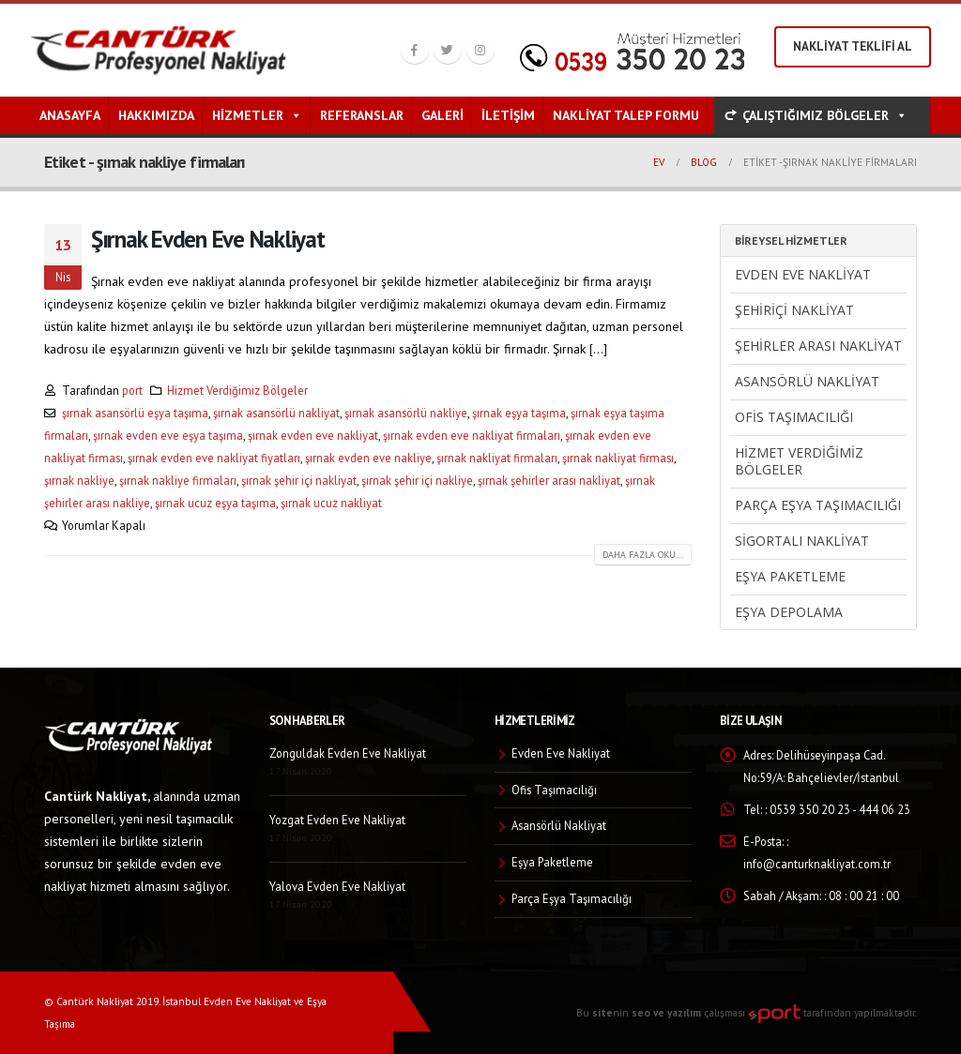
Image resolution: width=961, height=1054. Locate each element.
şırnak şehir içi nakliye (417, 480)
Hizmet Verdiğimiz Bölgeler (237, 390)
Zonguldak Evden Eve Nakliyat (347, 752)
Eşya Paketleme (790, 576)
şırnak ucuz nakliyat (331, 502)
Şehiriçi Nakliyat (794, 310)
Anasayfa (69, 115)
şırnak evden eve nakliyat (313, 435)
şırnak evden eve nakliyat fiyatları (214, 457)
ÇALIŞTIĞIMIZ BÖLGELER (825, 115)
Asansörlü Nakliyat (807, 381)
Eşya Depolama (789, 612)
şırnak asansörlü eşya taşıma (135, 412)
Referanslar (362, 115)
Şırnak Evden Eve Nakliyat (208, 238)
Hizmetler (257, 115)
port (132, 390)
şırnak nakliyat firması (618, 457)
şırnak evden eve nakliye (368, 457)
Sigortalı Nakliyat (802, 541)
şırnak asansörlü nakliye (405, 412)
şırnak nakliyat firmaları (496, 457)
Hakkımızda (156, 115)
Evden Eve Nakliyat (803, 274)
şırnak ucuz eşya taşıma (215, 502)
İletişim (508, 115)
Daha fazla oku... (643, 555)
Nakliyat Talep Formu (626, 115)
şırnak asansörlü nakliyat (276, 412)
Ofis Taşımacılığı (794, 417)
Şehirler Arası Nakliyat (818, 345)
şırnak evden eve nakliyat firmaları (471, 435)
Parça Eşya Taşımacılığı (818, 505)
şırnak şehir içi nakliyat (299, 480)
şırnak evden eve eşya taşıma (168, 435)
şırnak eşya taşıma (519, 412)
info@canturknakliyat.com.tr (817, 863)
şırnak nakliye (79, 480)
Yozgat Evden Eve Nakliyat (337, 819)
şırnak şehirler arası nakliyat (549, 480)
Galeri (442, 115)
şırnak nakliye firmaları (177, 480)
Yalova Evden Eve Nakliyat (337, 886)
